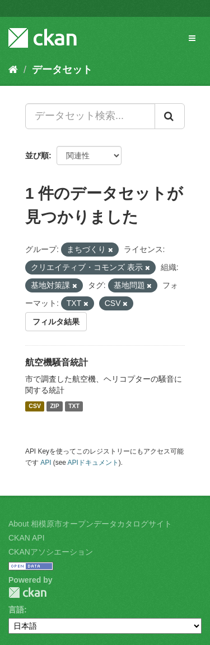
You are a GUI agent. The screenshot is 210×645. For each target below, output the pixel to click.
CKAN (27, 592)
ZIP (54, 406)
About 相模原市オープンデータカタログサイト (90, 523)
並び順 (37, 155)
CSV (35, 406)
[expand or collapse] (192, 38)
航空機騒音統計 (56, 362)
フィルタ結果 (56, 321)
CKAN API (26, 537)
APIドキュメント (93, 462)
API (45, 462)
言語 (16, 609)
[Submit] (170, 116)
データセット (62, 69)
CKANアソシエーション (50, 551)
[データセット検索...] (90, 116)
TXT (74, 406)
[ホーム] (13, 69)
